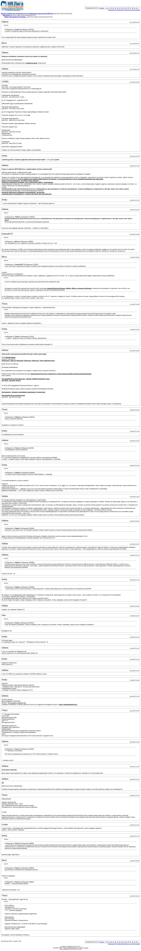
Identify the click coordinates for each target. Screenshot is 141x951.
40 (136, 8)
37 (130, 8)
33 (121, 8)
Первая (101, 8)
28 (111, 8)
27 (109, 8)
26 (107, 8)
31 (117, 8)
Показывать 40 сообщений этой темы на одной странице (124, 10)
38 (132, 8)
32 (119, 8)
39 (134, 8)
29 (113, 8)
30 (115, 8)
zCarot (86, 947)
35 (126, 8)
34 (124, 8)
